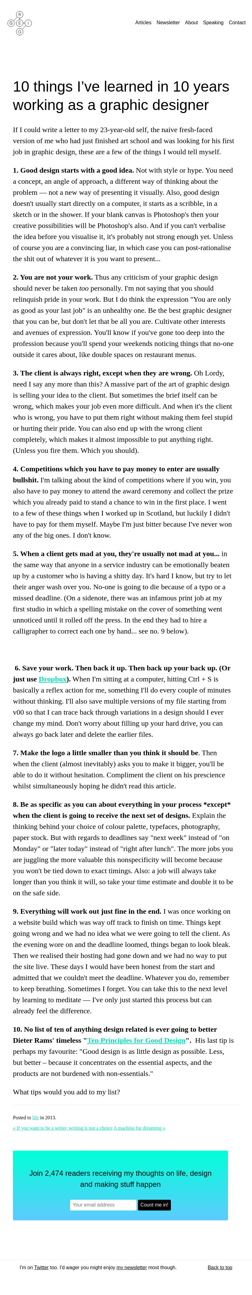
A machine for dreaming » (139, 1128)
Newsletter (169, 22)
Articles (144, 22)
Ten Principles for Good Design (136, 1040)
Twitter (41, 1267)
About (192, 22)
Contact (238, 22)
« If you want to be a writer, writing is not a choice (62, 1128)
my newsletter (131, 1267)
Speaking (214, 22)
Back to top (220, 1267)
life (35, 1117)
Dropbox (52, 679)
